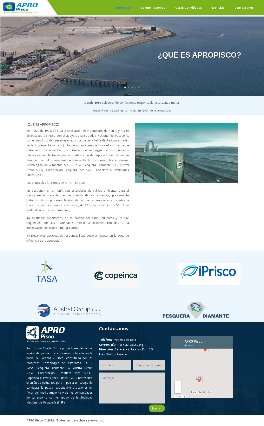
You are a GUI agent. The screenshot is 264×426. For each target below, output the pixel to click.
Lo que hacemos (153, 7)
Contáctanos (244, 7)
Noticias (218, 7)
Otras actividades (188, 7)
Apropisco (123, 7)
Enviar (157, 408)
